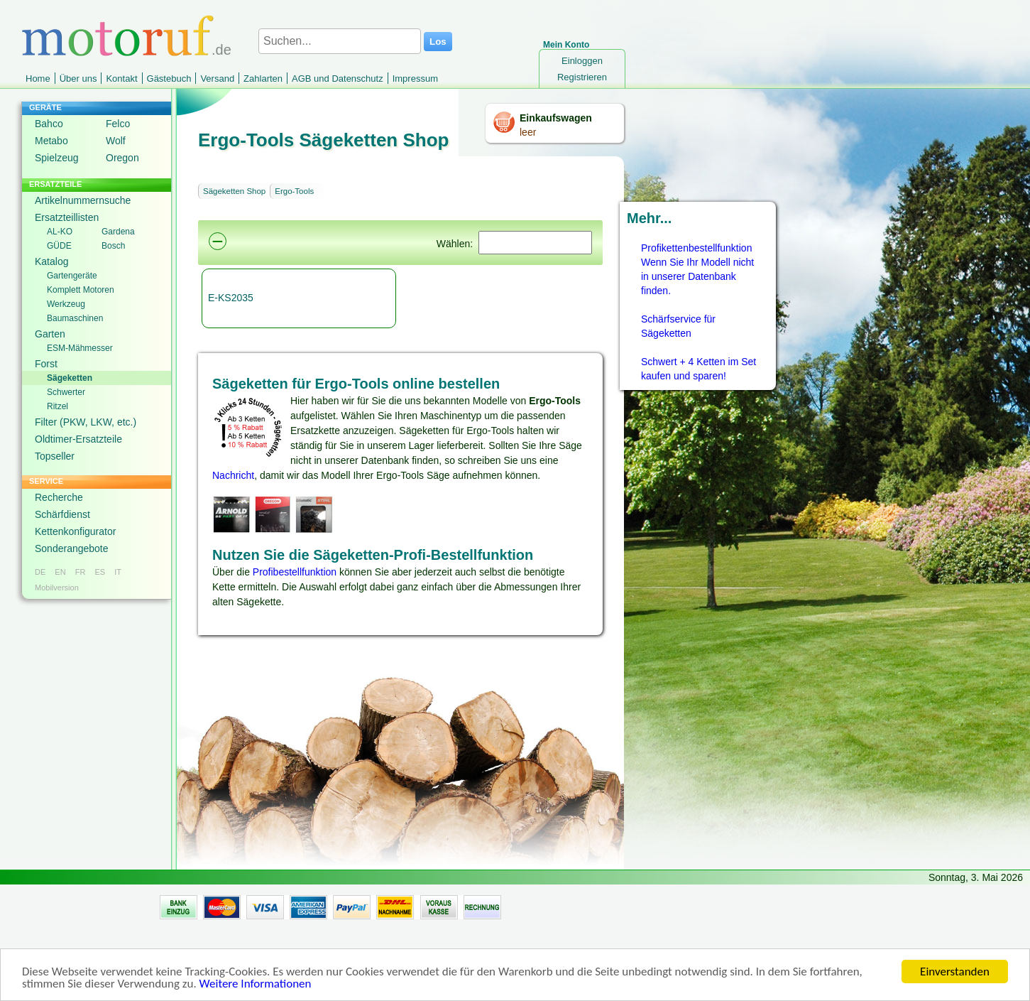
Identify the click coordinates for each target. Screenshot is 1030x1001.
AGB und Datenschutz (337, 78)
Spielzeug (57, 157)
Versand (217, 78)
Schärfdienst (62, 514)
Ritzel (57, 406)
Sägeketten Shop (234, 191)
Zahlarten (263, 78)
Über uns (78, 78)
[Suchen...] (339, 41)
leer (528, 132)
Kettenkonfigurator (75, 531)
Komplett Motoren (80, 290)
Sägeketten (69, 378)
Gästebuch (169, 78)
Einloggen (582, 60)
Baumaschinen (75, 318)
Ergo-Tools (294, 191)
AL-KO (59, 232)
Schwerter (66, 392)
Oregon (122, 157)
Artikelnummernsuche (83, 200)
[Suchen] (535, 242)
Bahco (49, 123)
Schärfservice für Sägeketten (678, 326)
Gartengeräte (72, 276)
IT (117, 572)
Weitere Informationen (255, 987)
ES (99, 572)
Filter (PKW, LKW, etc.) (85, 422)
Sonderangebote (72, 548)
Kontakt (121, 78)
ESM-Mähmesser (80, 348)
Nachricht (233, 475)
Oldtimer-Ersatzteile (78, 439)
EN (60, 572)
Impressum (415, 78)
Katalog (51, 261)
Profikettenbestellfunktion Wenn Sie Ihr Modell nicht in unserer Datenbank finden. (697, 269)
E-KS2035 (230, 297)
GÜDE (59, 246)
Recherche (59, 497)
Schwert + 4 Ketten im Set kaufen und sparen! (698, 369)
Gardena (118, 232)
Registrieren (582, 77)
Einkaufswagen (556, 118)
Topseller (55, 456)
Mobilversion (57, 587)
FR (80, 572)
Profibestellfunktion (294, 572)
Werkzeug (66, 304)
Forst (46, 363)
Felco (118, 123)
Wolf (116, 140)
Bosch (113, 246)
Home (38, 78)
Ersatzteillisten (67, 217)
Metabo (51, 140)
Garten (50, 334)
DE (40, 572)
